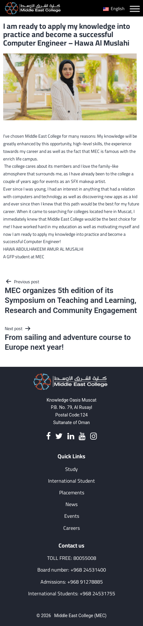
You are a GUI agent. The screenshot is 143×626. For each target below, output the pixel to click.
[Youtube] (82, 436)
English (114, 8)
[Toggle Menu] (135, 9)
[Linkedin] (70, 436)
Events (71, 516)
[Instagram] (93, 436)
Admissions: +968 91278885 (71, 582)
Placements (71, 492)
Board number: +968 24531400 (71, 570)
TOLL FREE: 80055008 (71, 558)
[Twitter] (59, 436)
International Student (71, 481)
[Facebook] (48, 436)
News (71, 504)
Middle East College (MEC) (80, 615)
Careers (71, 528)
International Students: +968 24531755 (71, 593)
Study (71, 469)
